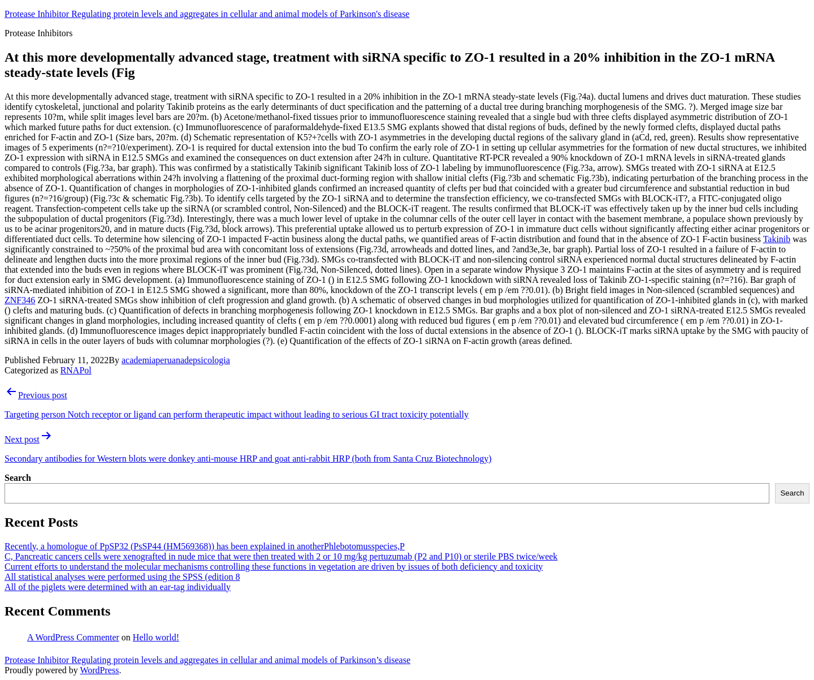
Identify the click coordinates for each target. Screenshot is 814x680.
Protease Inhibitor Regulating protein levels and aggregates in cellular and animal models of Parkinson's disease (207, 14)
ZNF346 (20, 300)
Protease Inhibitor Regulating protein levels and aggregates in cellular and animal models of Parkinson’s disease (207, 660)
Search (18, 478)
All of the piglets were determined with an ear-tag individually (118, 587)
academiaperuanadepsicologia (176, 360)
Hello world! (156, 637)
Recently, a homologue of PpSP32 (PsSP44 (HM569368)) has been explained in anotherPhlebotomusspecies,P (205, 546)
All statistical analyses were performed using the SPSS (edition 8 (122, 577)
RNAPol (76, 370)
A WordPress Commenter (73, 637)
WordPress (99, 670)
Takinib (777, 239)
